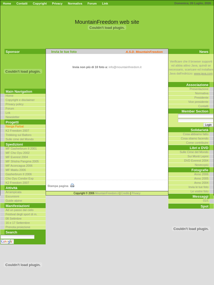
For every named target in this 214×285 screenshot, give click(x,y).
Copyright (40, 3)
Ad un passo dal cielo (20, 210)
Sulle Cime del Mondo (194, 152)
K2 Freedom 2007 (17, 130)
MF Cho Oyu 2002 (18, 152)
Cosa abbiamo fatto (195, 134)
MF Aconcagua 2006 (19, 165)
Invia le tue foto (198, 187)
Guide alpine (14, 200)
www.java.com (203, 73)
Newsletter (12, 117)
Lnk (8, 112)
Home (7, 3)
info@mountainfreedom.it (125, 67)
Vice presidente (198, 101)
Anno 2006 (201, 174)
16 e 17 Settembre (18, 222)
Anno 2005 (201, 178)
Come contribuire (197, 142)
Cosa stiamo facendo (194, 138)
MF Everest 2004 (17, 157)
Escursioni (12, 196)
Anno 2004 (201, 182)
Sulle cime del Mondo (20, 139)
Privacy (57, 3)
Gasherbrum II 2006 (19, 174)
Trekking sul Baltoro (18, 134)
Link (105, 3)
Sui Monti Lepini (198, 156)
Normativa (75, 3)
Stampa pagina (61, 186)
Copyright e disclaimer (20, 99)
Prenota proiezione (18, 227)
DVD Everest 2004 (196, 160)
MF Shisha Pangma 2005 (22, 161)
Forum (92, 3)
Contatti (22, 3)
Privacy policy (14, 104)
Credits (125, 193)
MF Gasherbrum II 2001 (21, 148)
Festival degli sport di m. (21, 214)
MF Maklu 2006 (16, 169)
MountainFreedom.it (107, 193)
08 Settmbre (14, 218)
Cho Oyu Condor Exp (20, 178)
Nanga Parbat (15, 126)
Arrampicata (13, 192)
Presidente (201, 97)
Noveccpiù (201, 164)
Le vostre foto (199, 191)
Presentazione (199, 89)
